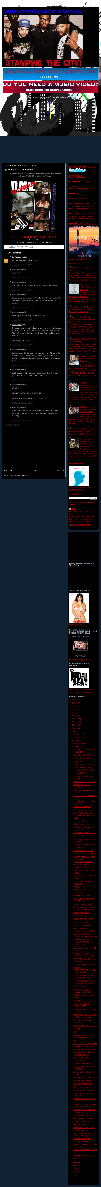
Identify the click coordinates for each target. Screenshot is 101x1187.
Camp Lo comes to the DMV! (84, 964)
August (77, 747)
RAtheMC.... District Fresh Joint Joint (83, 429)
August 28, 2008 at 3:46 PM (22, 345)
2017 (74, 703)
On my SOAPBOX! (80, 773)
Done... (76, 1158)
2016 (74, 706)
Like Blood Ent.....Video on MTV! (85, 1077)
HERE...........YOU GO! (82, 925)
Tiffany (74, 509)
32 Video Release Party (82, 1063)
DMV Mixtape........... (81, 916)
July (75, 1162)
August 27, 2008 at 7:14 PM (22, 265)
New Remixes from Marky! (83, 1084)
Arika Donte (17, 325)
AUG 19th (77, 1029)
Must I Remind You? (81, 986)
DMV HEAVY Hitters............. (84, 1125)
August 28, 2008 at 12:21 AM (22, 308)
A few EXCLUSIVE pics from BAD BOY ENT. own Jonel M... (84, 815)
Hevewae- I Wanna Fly (82, 836)
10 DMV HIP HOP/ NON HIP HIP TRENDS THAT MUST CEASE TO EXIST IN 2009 (82, 319)
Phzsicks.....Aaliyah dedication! (85, 844)
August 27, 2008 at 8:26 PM (22, 278)
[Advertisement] (33, 448)
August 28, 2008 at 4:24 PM (22, 403)
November (78, 737)
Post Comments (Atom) (22, 475)
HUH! (76, 1041)
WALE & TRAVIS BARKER (83, 919)
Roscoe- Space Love (81, 922)
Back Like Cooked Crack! (83, 1115)
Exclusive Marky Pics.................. (85, 1026)
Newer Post (8, 470)
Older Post (60, 470)
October (77, 740)
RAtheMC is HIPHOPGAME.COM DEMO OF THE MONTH (85, 970)
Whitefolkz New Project (82, 1122)
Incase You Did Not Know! (83, 764)
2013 (74, 716)
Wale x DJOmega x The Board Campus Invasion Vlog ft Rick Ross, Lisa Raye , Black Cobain (82, 309)
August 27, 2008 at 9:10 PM (22, 290)
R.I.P (75, 1032)
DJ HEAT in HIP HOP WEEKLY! (85, 854)
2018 (74, 700)
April (76, 1172)
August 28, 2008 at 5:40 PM (22, 420)
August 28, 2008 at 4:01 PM (22, 380)
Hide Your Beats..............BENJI (85, 782)
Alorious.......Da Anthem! (20, 169)
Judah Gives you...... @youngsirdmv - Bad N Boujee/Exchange (88, 409)
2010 (74, 725)
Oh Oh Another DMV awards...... (85, 1118)
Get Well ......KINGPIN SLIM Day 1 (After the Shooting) (88, 358)
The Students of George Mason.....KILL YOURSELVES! (88, 441)
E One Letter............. (81, 824)
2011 (74, 722)
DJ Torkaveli (17, 257)
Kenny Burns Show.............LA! (85, 833)
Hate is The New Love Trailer (84, 1049)
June (76, 1165)
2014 (74, 712)
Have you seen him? (81, 1087)
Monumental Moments (82, 913)
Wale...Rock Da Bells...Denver (85, 755)
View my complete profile (81, 525)
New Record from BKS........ (84, 895)
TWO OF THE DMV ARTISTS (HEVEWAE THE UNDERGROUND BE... (84, 859)
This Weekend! (79, 761)
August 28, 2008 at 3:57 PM (22, 365)
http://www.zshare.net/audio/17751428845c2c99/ (35, 242)
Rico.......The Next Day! (82, 758)
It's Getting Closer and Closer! (85, 1090)
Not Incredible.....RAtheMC (83, 1081)
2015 (74, 709)
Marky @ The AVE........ (82, 887)
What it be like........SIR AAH (84, 851)
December (78, 734)
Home (34, 470)
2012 (74, 719)
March (76, 1175)
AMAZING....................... (83, 1001)
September (78, 744)
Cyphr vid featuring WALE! (83, 904)
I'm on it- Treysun (80, 945)
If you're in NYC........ (81, 821)
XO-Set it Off (78, 848)
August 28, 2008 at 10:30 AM (22, 320)
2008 (74, 731)
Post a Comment (12, 425)
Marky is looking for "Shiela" (84, 1155)
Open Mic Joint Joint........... (84, 810)
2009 (74, 728)
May (75, 1169)
